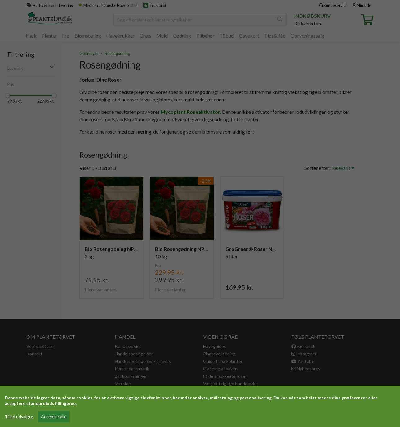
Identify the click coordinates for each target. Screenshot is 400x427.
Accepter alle (54, 416)
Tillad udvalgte (19, 416)
